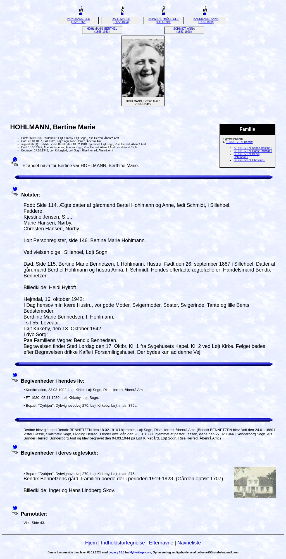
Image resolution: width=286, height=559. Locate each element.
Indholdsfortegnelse (123, 543)
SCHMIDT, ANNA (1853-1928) (184, 30)
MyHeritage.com (140, 552)
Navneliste (189, 543)
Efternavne (161, 543)
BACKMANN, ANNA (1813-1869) (206, 20)
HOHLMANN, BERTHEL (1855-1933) (102, 30)
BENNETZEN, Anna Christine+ (253, 147)
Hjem (91, 543)
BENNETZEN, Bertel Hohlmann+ (246, 156)
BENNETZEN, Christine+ (249, 160)
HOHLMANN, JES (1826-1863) (78, 20)
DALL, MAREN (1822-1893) (121, 20)
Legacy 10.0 (117, 552)
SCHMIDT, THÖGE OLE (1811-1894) (163, 20)
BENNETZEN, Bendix (239, 142)
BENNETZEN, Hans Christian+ (253, 151)
